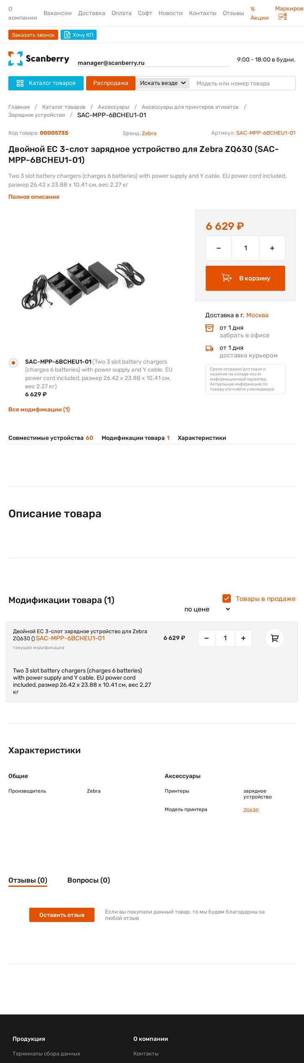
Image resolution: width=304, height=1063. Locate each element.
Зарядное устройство (36, 115)
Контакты (203, 13)
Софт (145, 13)
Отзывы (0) (27, 880)
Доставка (91, 13)
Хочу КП (78, 35)
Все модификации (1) (39, 409)
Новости (170, 13)
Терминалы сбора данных (46, 1053)
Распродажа (110, 83)
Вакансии (57, 13)
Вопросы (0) (88, 880)
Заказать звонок (33, 35)
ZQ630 (251, 810)
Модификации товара (135, 438)
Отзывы (233, 13)
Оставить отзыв (61, 915)
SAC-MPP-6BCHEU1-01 (70, 638)
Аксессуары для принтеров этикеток (190, 107)
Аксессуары (113, 107)
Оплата (122, 13)
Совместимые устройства (50, 438)
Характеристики (202, 438)
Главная (19, 107)
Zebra (149, 133)
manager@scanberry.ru (111, 63)
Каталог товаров (63, 107)
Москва (257, 315)
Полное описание (33, 196)
